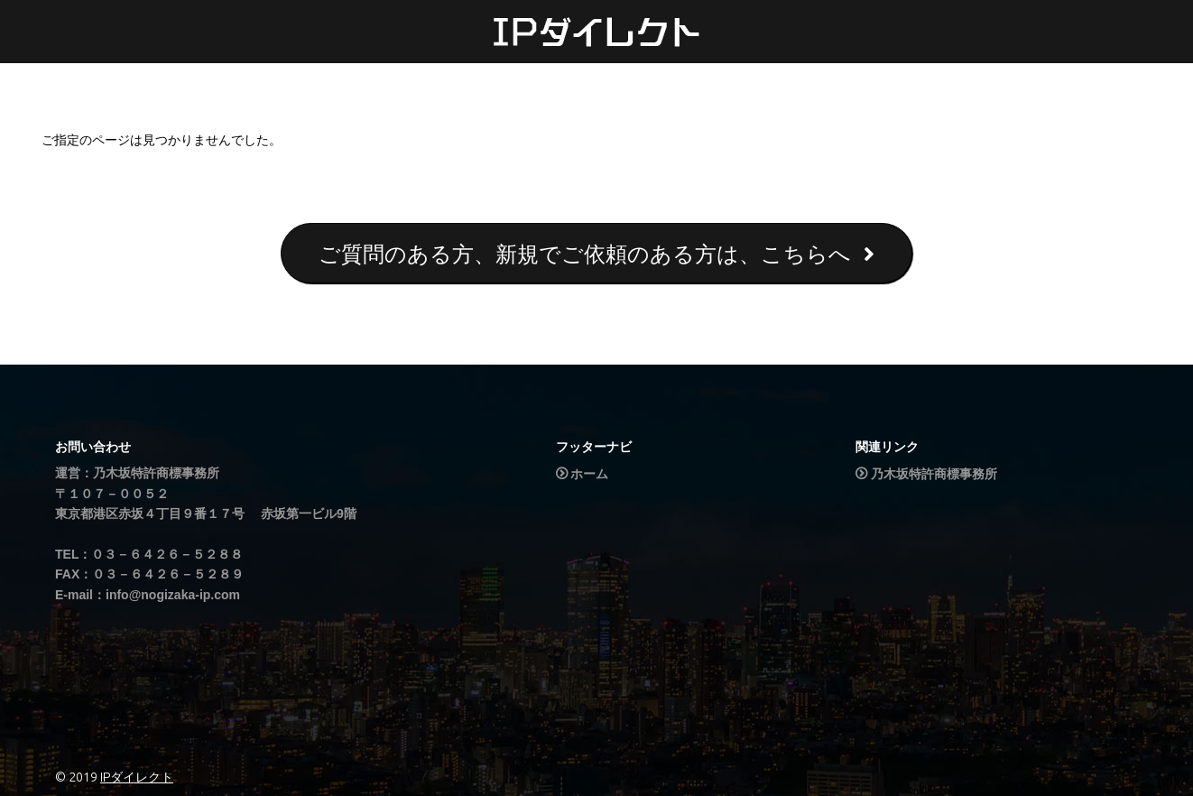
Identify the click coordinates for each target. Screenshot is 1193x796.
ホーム (589, 474)
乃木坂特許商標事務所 (934, 474)
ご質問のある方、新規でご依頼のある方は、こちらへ (596, 254)
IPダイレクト (136, 777)
